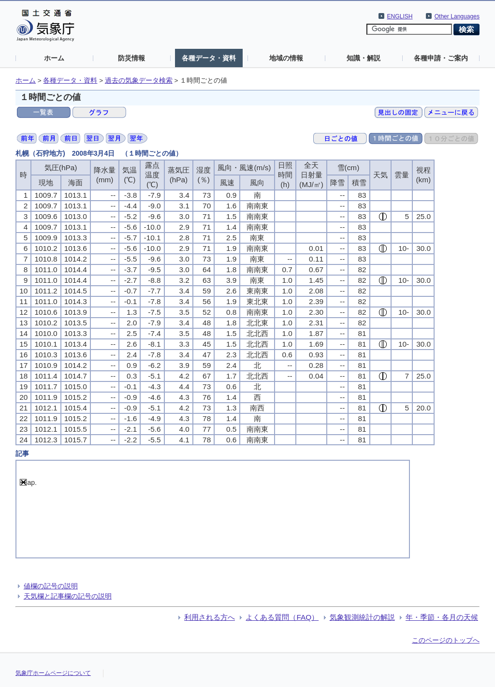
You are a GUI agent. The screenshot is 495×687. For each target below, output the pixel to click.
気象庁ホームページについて (53, 673)
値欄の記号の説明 (51, 586)
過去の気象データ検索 (139, 80)
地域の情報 (286, 58)
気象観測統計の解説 (362, 617)
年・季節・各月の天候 (442, 617)
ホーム (54, 58)
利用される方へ (209, 617)
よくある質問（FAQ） (282, 617)
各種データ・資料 (209, 58)
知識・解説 (363, 58)
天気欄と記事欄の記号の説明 (68, 596)
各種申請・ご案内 (441, 58)
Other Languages (457, 16)
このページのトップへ (446, 640)
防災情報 (131, 58)
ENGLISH (400, 16)
